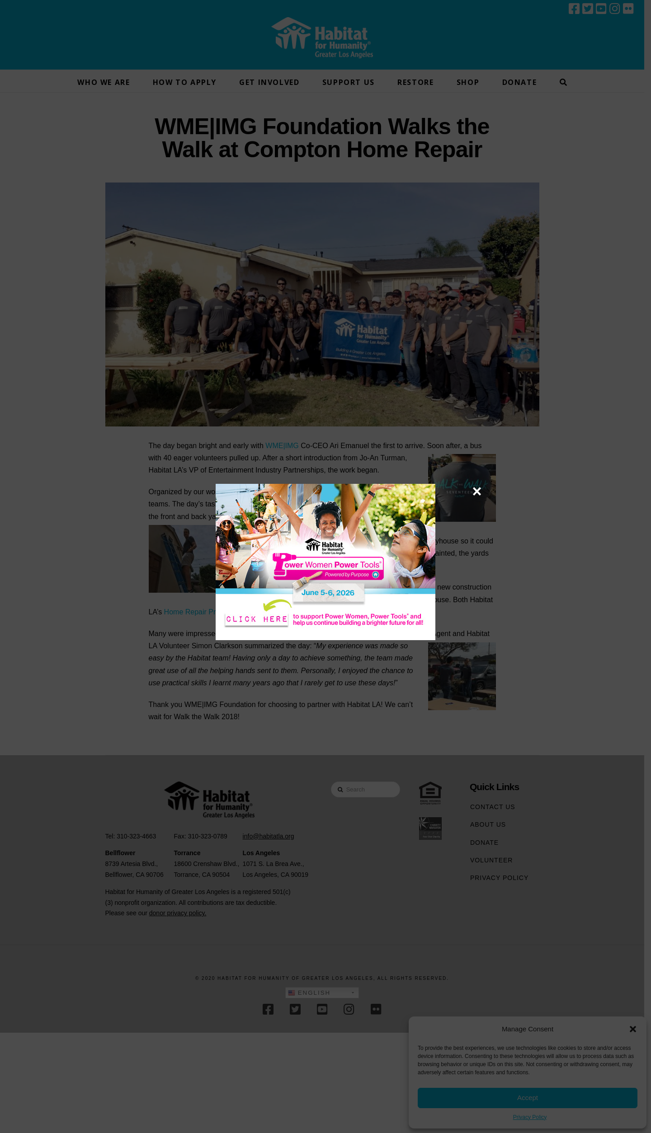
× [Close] (476, 491)
